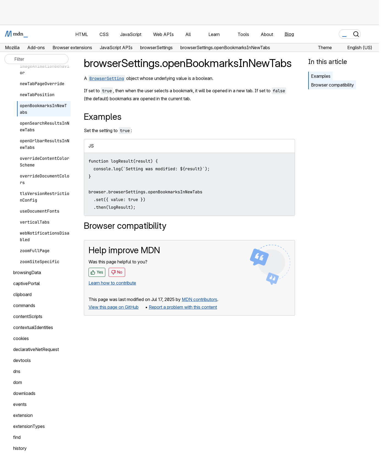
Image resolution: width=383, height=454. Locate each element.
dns (16, 371)
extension (23, 415)
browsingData (27, 272)
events (20, 404)
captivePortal (26, 283)
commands (24, 305)
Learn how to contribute (112, 283)
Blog (289, 34)
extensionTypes (29, 426)
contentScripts (27, 316)
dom (17, 382)
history (20, 448)
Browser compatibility (332, 85)
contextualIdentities (33, 327)
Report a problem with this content (183, 307)
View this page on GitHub (114, 307)
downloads (24, 393)
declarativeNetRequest (36, 349)
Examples (320, 76)
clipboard (22, 294)
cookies (21, 338)
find (17, 437)
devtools (22, 360)
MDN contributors (199, 299)
